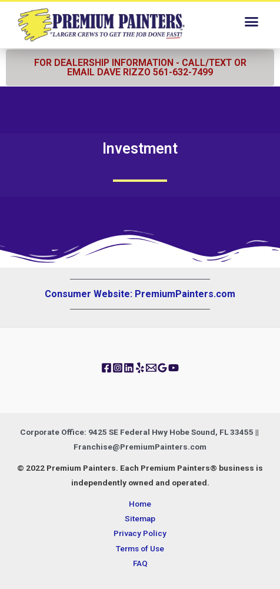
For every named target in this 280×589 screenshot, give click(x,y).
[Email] (151, 367)
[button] (251, 22)
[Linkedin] (129, 367)
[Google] (162, 367)
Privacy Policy (140, 533)
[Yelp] (140, 367)
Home (140, 503)
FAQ (140, 563)
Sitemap (140, 518)
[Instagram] (117, 367)
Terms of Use (140, 548)
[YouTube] (173, 367)
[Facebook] (106, 367)
